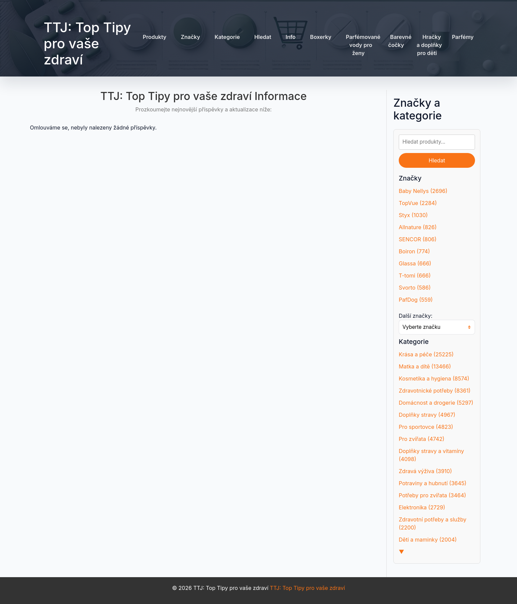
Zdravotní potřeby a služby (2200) (432, 523)
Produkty (154, 37)
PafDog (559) (416, 299)
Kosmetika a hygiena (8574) (434, 378)
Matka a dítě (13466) (425, 366)
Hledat (262, 37)
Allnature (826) (418, 227)
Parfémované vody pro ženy (363, 45)
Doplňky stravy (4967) (427, 414)
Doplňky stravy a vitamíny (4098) (431, 455)
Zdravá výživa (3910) (425, 471)
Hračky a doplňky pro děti (429, 45)
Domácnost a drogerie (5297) (436, 402)
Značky (190, 37)
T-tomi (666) (415, 275)
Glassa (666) (415, 263)
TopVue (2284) (418, 203)
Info (291, 37)
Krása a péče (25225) (426, 354)
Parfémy (463, 37)
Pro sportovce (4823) (426, 426)
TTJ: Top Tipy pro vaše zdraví (87, 43)
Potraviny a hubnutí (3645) (432, 483)
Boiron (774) (414, 251)
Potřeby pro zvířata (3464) (432, 495)
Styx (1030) (413, 215)
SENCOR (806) (417, 239)
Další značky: (415, 315)
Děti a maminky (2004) (428, 539)
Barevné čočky (400, 41)
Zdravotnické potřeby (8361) (434, 390)
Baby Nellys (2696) (423, 191)
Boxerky (320, 37)
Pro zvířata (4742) (421, 439)
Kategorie (227, 37)
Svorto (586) (415, 287)
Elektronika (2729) (422, 507)
